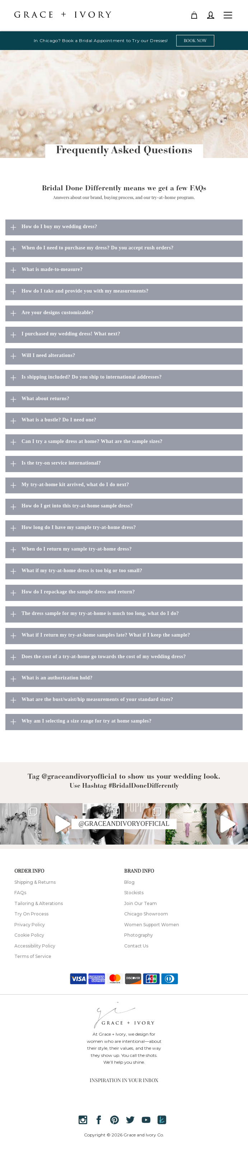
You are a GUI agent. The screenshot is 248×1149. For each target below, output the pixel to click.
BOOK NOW (195, 40)
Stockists (134, 892)
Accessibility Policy (34, 946)
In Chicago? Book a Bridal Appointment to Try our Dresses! (101, 40)
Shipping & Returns (35, 882)
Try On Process (31, 914)
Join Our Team (140, 903)
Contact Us (136, 946)
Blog (129, 882)
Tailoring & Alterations (38, 903)
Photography (138, 935)
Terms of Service (32, 956)
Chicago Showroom (146, 914)
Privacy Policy (29, 924)
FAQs (20, 892)
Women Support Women (151, 924)
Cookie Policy (29, 935)
